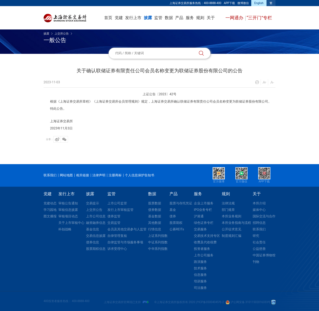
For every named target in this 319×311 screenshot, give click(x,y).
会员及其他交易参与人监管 (126, 229)
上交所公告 (62, 33)
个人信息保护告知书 (139, 175)
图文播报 (50, 216)
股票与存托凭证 (180, 203)
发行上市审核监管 (120, 210)
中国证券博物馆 (264, 255)
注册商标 (115, 175)
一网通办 (234, 17)
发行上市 (133, 17)
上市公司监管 (117, 203)
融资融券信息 (96, 223)
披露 (148, 17)
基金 (172, 210)
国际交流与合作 (264, 216)
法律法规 (228, 203)
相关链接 (82, 175)
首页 (108, 17)
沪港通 (199, 216)
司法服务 (200, 288)
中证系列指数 (158, 242)
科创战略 (64, 229)
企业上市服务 (203, 203)
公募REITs (176, 229)
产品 (179, 17)
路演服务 (200, 262)
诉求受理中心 (117, 249)
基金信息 (92, 229)
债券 (172, 216)
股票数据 (154, 203)
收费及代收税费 (205, 242)
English (258, 3)
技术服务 (200, 268)
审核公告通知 (68, 203)
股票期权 (175, 223)
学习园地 (50, 210)
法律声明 (98, 175)
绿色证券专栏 (203, 223)
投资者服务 (202, 249)
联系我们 (50, 175)
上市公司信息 (96, 216)
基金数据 (154, 216)
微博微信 (243, 3)
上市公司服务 (203, 255)
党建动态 (50, 203)
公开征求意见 (231, 229)
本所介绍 (259, 203)
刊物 (256, 262)
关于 (211, 17)
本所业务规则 (231, 216)
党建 (119, 17)
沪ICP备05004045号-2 (210, 302)
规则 (200, 17)
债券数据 (154, 210)
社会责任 (259, 242)
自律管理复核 (117, 236)
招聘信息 (259, 223)
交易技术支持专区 (207, 236)
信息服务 (200, 275)
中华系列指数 (158, 249)
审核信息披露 (68, 210)
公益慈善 (259, 249)
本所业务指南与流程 (236, 223)
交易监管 (113, 223)
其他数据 (154, 223)
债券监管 (113, 216)
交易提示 (92, 203)
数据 (169, 17)
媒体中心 (259, 210)
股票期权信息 (96, 249)
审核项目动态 (68, 216)
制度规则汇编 (231, 236)
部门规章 (228, 210)
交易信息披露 (96, 236)
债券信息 (92, 242)
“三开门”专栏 (259, 17)
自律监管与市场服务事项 (125, 242)
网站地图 (66, 175)
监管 (158, 17)
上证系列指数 (158, 236)
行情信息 (154, 229)
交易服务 (200, 229)
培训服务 (200, 281)
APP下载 (229, 3)
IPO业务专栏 (203, 210)
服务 (190, 17)
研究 (256, 236)
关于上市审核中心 (71, 223)
